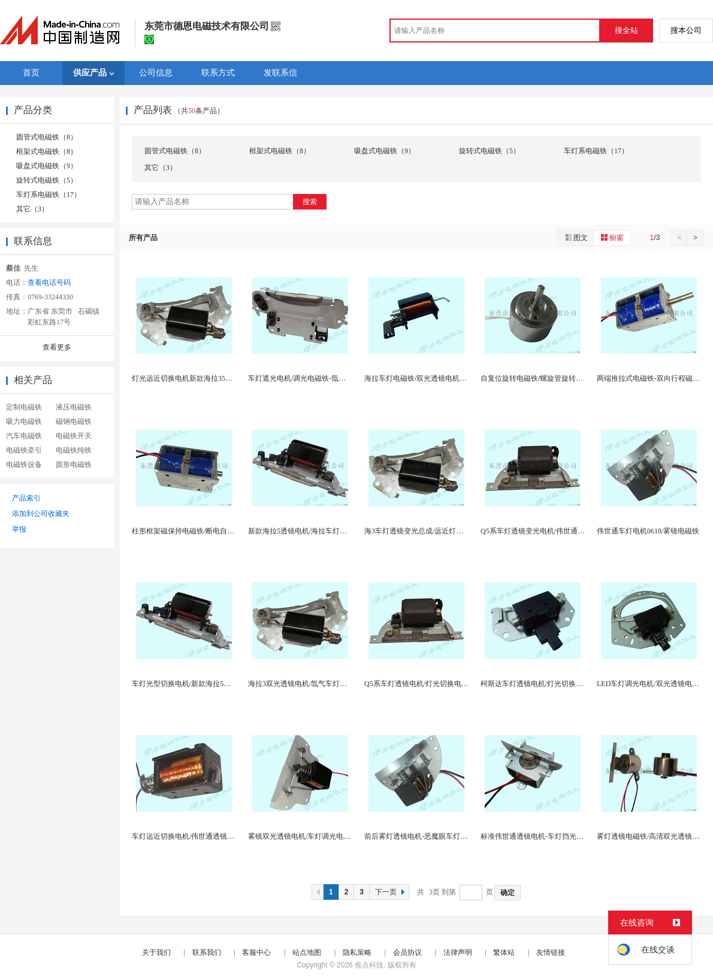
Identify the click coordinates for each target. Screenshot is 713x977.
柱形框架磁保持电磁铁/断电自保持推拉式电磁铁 (208, 531)
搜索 (310, 202)
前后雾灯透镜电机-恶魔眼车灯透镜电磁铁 (430, 836)
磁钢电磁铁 (74, 421)
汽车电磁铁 (24, 436)
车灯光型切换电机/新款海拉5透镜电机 (192, 683)
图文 (576, 237)
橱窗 (612, 237)
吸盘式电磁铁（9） (46, 166)
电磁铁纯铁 (74, 450)
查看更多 (57, 347)
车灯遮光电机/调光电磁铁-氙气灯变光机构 (315, 378)
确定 (507, 892)
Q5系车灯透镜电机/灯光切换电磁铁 (420, 683)
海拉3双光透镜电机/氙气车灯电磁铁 (304, 683)
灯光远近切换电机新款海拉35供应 (186, 378)
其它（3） (32, 209)
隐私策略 (357, 952)
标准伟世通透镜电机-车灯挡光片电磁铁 (543, 836)
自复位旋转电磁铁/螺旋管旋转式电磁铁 (543, 378)
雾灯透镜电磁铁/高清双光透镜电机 (651, 836)
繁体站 (504, 952)
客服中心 (256, 952)
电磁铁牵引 (24, 450)
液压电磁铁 (74, 407)
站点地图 (306, 952)
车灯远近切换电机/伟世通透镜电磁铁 (190, 836)
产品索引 (26, 498)
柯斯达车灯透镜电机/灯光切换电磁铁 (539, 683)
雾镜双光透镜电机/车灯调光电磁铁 (303, 836)
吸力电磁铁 (24, 421)
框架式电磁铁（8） (46, 151)
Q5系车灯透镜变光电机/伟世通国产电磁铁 (547, 531)
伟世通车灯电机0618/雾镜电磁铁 (648, 531)
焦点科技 (369, 965)
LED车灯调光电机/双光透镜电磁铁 (651, 683)
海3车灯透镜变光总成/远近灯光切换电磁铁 (431, 531)
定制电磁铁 (24, 407)
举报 (19, 529)
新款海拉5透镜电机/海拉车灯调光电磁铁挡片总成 (326, 531)
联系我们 (206, 952)
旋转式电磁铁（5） (46, 180)
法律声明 (457, 952)
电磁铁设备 (24, 464)
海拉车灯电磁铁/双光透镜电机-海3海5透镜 (431, 378)
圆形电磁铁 (74, 464)
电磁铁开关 (74, 436)
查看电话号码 (49, 282)
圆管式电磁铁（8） (46, 137)
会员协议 (407, 952)
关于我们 (156, 952)
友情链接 (550, 952)
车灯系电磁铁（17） (48, 194)
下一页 (391, 892)
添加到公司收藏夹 (41, 513)
